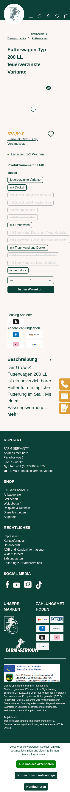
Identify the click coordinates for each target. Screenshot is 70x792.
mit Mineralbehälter (24, 210)
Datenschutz (12, 545)
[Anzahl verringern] (11, 280)
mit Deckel (17, 187)
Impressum (11, 536)
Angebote (10, 516)
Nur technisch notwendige (36, 775)
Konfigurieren (36, 786)
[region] (31, 107)
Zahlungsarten (13, 558)
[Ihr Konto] (48, 16)
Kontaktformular (14, 540)
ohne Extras (18, 270)
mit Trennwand (20, 225)
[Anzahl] (30, 280)
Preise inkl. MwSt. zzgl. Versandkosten (22, 141)
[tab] (29, 387)
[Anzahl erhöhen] (50, 280)
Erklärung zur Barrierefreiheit (23, 563)
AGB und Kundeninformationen (24, 549)
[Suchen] (39, 16)
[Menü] (31, 16)
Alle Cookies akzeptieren (36, 764)
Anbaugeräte (12, 494)
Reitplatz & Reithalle (17, 508)
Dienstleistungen (15, 512)
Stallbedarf (11, 499)
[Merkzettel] (57, 16)
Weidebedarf (12, 503)
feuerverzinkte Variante (25, 179)
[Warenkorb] (65, 16)
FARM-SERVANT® (16, 490)
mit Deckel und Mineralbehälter (32, 195)
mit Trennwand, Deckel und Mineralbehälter (40, 233)
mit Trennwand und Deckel (27, 247)
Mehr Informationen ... (35, 754)
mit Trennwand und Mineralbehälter (34, 256)
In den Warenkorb (30, 289)
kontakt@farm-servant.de (36, 470)
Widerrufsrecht (13, 554)
